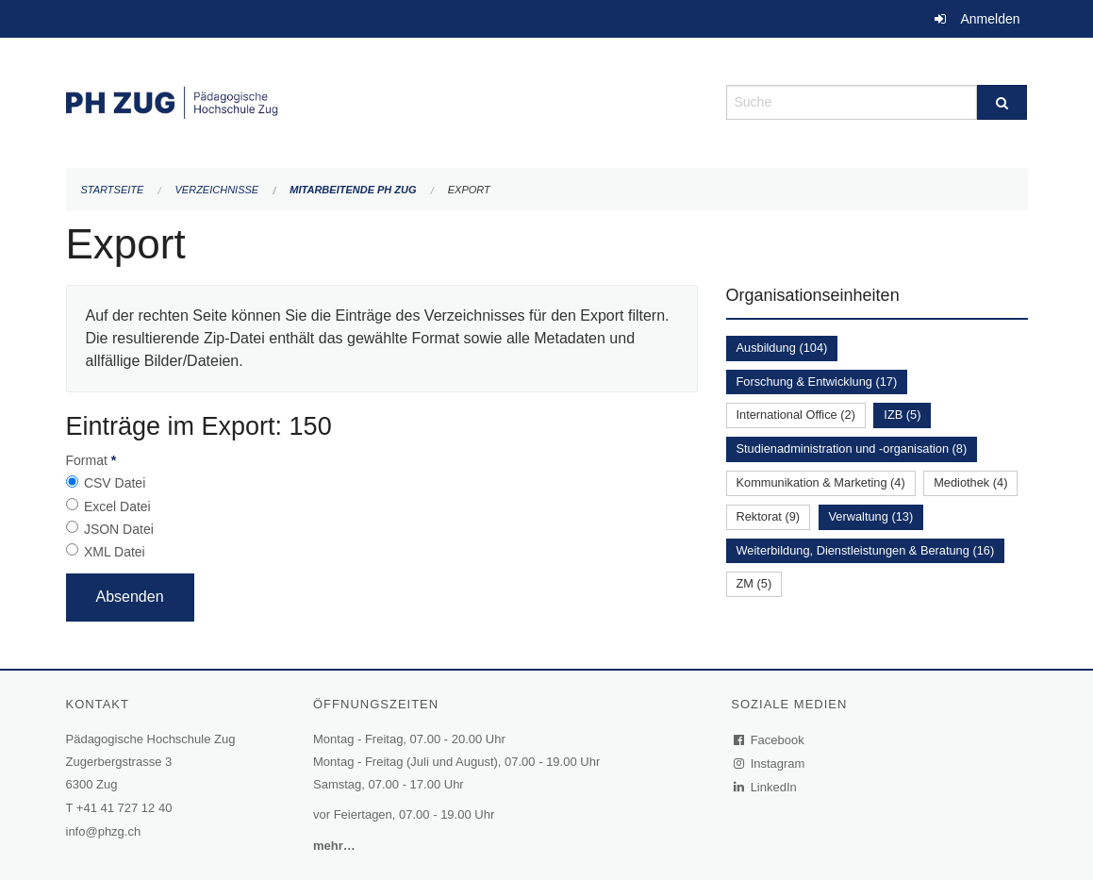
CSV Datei (114, 482)
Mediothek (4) (970, 482)
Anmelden (989, 18)
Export (469, 189)
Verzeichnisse (217, 189)
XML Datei (114, 551)
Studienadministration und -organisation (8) (852, 448)
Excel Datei (117, 506)
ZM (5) (754, 583)
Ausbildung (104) (782, 347)
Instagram (770, 763)
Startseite (112, 189)
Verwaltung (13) (871, 516)
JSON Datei (119, 529)
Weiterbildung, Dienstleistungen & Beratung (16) (866, 550)
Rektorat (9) (769, 516)
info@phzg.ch (103, 831)
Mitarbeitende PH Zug (353, 189)
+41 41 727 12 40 (124, 808)
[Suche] (1002, 102)
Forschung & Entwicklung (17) (817, 381)
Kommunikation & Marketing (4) (821, 482)
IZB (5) (902, 414)
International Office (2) (796, 414)
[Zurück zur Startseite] (382, 100)
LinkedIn (766, 787)
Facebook (769, 740)
